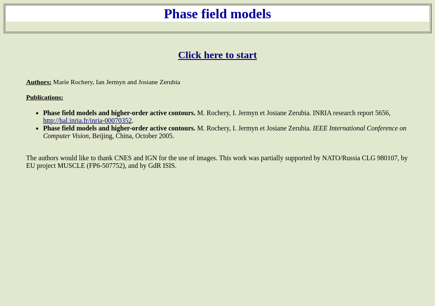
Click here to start (217, 54)
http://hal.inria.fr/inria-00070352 (87, 120)
